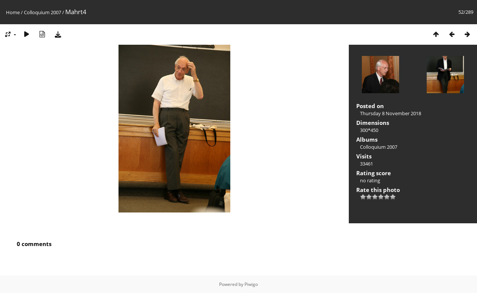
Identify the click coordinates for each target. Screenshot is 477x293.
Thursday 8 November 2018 (390, 113)
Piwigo (251, 284)
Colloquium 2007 (42, 12)
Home (13, 12)
